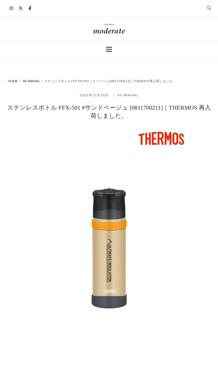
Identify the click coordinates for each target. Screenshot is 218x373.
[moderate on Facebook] (30, 8)
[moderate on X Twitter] (20, 8)
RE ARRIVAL (128, 95)
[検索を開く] (209, 8)
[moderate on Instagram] (11, 8)
